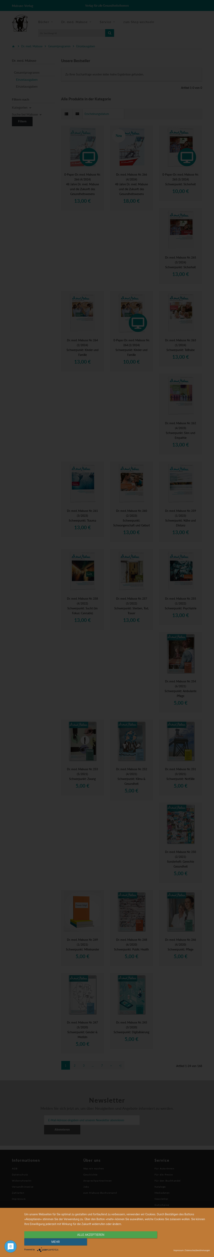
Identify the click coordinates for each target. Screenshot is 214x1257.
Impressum (179, 1250)
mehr (182, 1242)
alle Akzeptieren (89, 1242)
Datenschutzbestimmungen (197, 1250)
